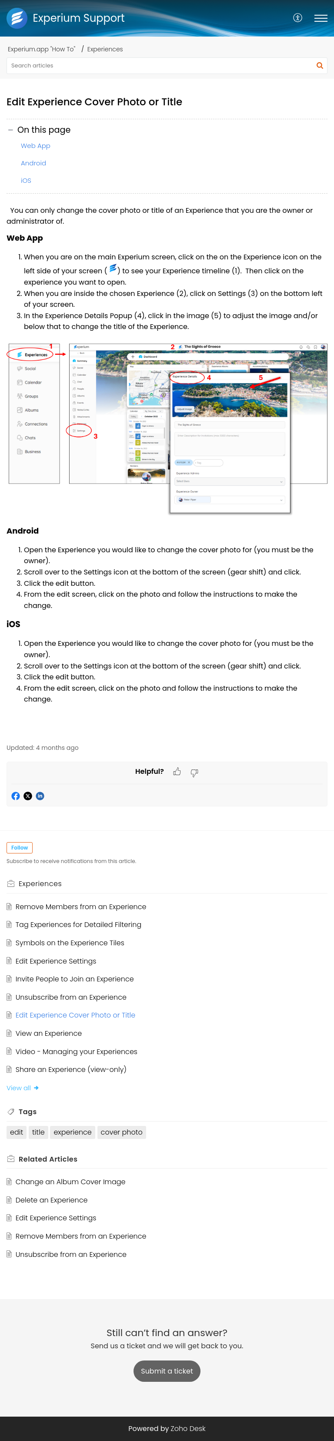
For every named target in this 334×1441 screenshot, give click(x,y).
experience (72, 1132)
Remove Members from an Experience (81, 907)
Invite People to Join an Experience (75, 979)
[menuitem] (298, 18)
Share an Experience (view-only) (71, 1070)
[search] (167, 65)
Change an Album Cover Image (71, 1182)
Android (33, 163)
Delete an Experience (52, 1200)
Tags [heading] (28, 1112)
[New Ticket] (167, 1371)
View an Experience (49, 1033)
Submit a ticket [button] (167, 1371)
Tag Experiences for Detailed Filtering (78, 925)
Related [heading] (48, 1159)
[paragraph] (167, 469)
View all (23, 1087)
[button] (298, 18)
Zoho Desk (188, 1429)
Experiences (105, 49)
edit (16, 1132)
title (38, 1132)
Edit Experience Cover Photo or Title (75, 1015)
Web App (35, 145)
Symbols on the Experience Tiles (70, 943)
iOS (26, 180)
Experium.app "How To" (41, 49)
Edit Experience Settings (56, 961)
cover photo (122, 1132)
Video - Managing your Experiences (76, 1052)
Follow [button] (19, 847)
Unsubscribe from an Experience (71, 997)
